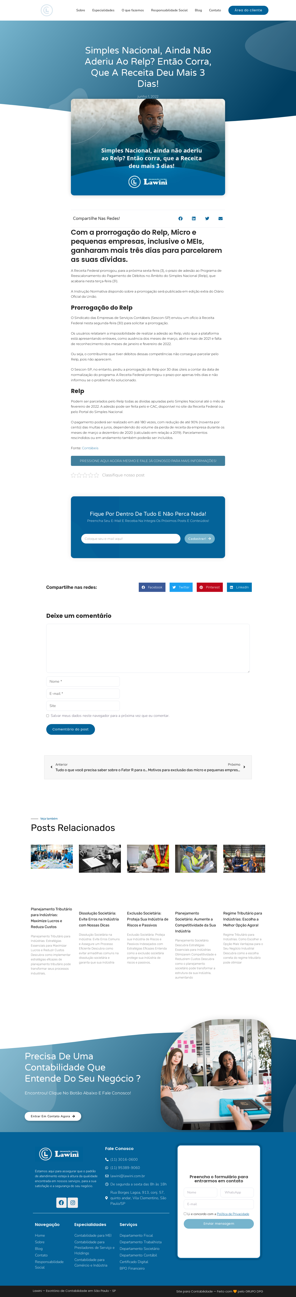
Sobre (80, 10)
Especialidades (103, 10)
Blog (198, 10)
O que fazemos (133, 10)
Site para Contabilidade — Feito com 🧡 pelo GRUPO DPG (219, 1291)
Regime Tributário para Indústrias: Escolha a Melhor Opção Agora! (242, 919)
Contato (215, 10)
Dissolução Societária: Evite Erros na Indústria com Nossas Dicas (99, 919)
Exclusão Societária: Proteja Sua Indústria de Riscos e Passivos (147, 919)
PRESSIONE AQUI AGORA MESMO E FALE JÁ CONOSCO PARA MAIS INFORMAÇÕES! (148, 461)
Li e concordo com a (218, 1214)
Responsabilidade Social (169, 10)
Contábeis (90, 448)
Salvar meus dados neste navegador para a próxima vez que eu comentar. (110, 715)
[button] (180, 218)
